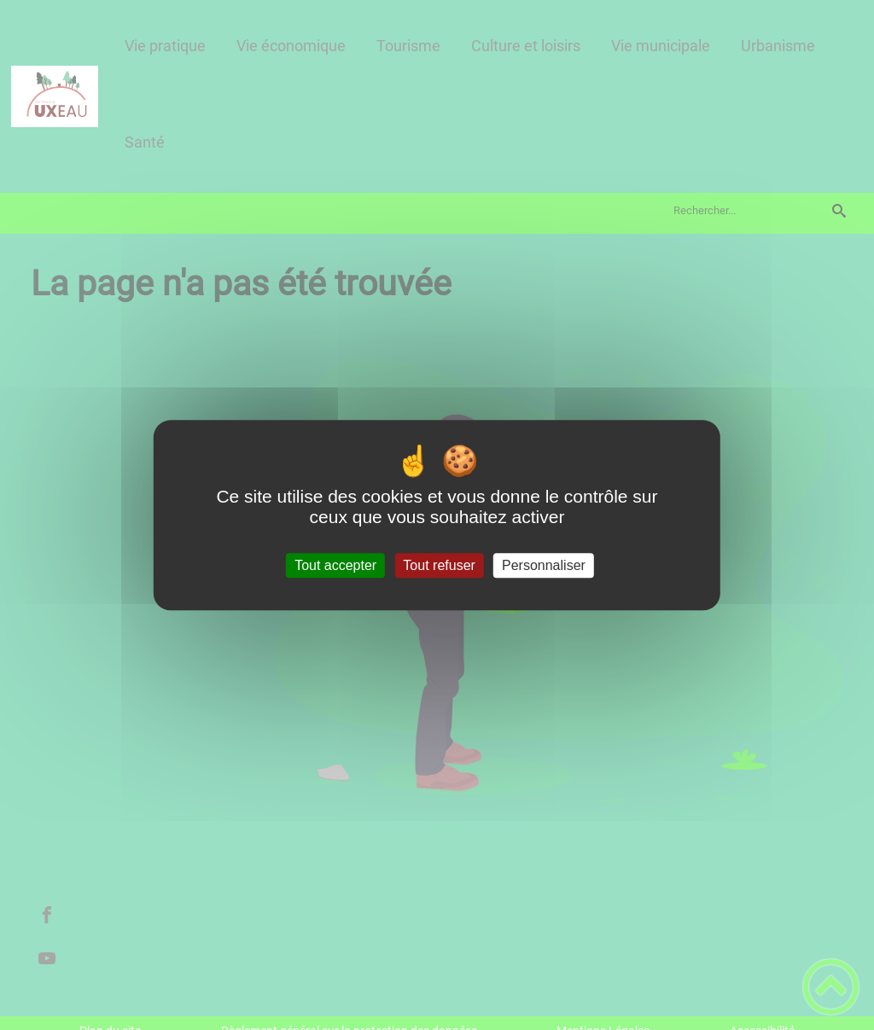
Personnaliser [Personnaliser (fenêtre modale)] (544, 565)
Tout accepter (335, 565)
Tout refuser (439, 565)
